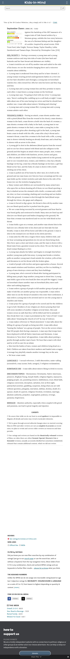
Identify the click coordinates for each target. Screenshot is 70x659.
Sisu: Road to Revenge (15, 611)
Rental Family (12, 614)
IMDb (23, 545)
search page (29, 558)
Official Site (14, 545)
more (17, 587)
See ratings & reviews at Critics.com (23, 539)
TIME (55, 22)
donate (35, 653)
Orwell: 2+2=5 (12, 608)
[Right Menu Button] (67, 3)
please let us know (41, 568)
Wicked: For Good (13, 617)
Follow (15, 599)
